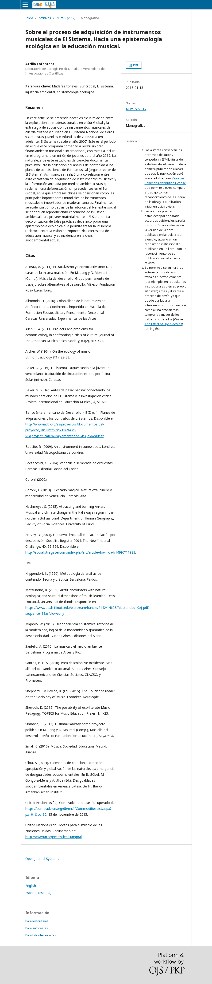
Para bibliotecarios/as (40, 935)
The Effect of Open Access (163, 324)
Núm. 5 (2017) (66, 18)
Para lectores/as (36, 921)
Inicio (29, 18)
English (30, 885)
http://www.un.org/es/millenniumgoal (53, 836)
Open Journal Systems (42, 858)
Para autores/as (36, 928)
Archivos (45, 18)
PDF (135, 65)
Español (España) (38, 892)
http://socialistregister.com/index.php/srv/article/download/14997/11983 (80, 552)
